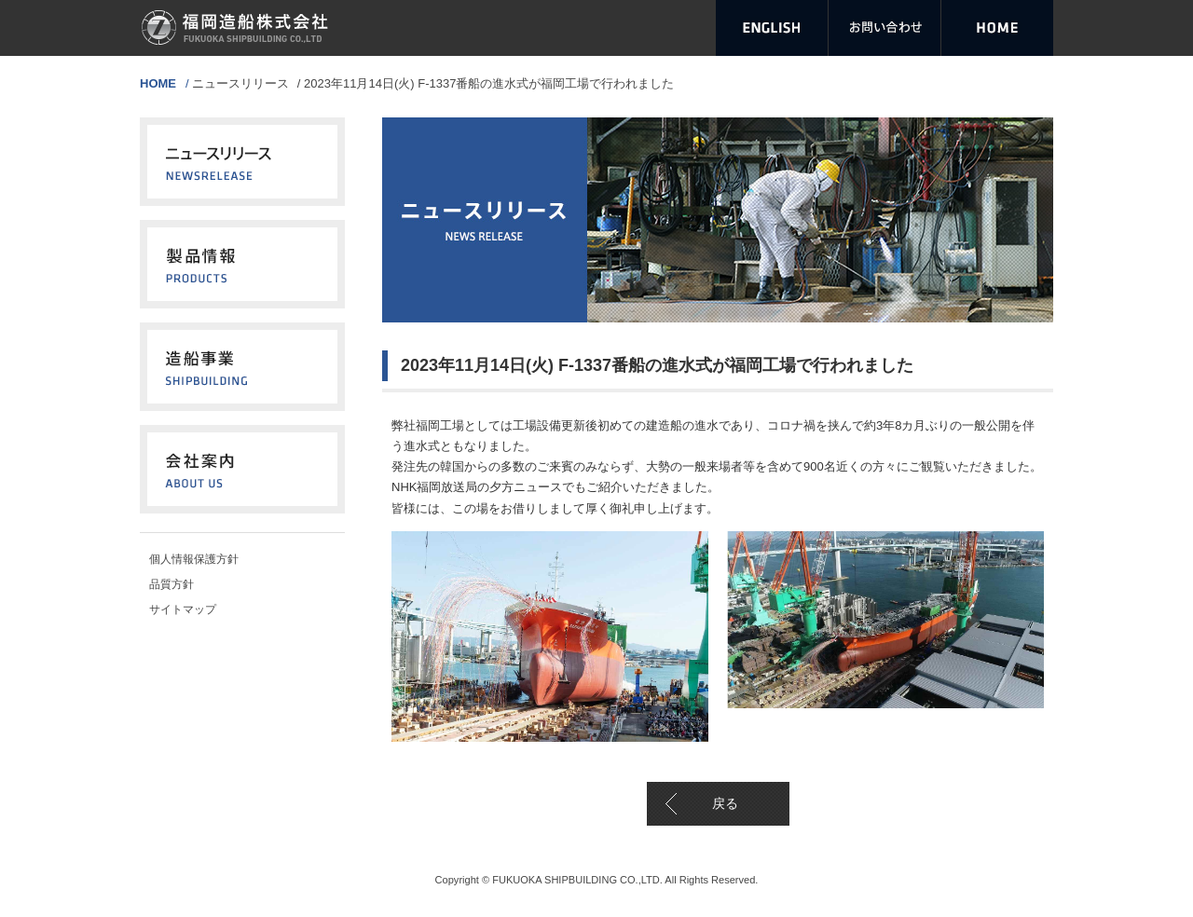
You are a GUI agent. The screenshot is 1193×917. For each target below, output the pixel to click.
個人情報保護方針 (194, 559)
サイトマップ (182, 609)
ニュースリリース (240, 83)
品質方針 (171, 584)
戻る (725, 803)
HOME (158, 83)
